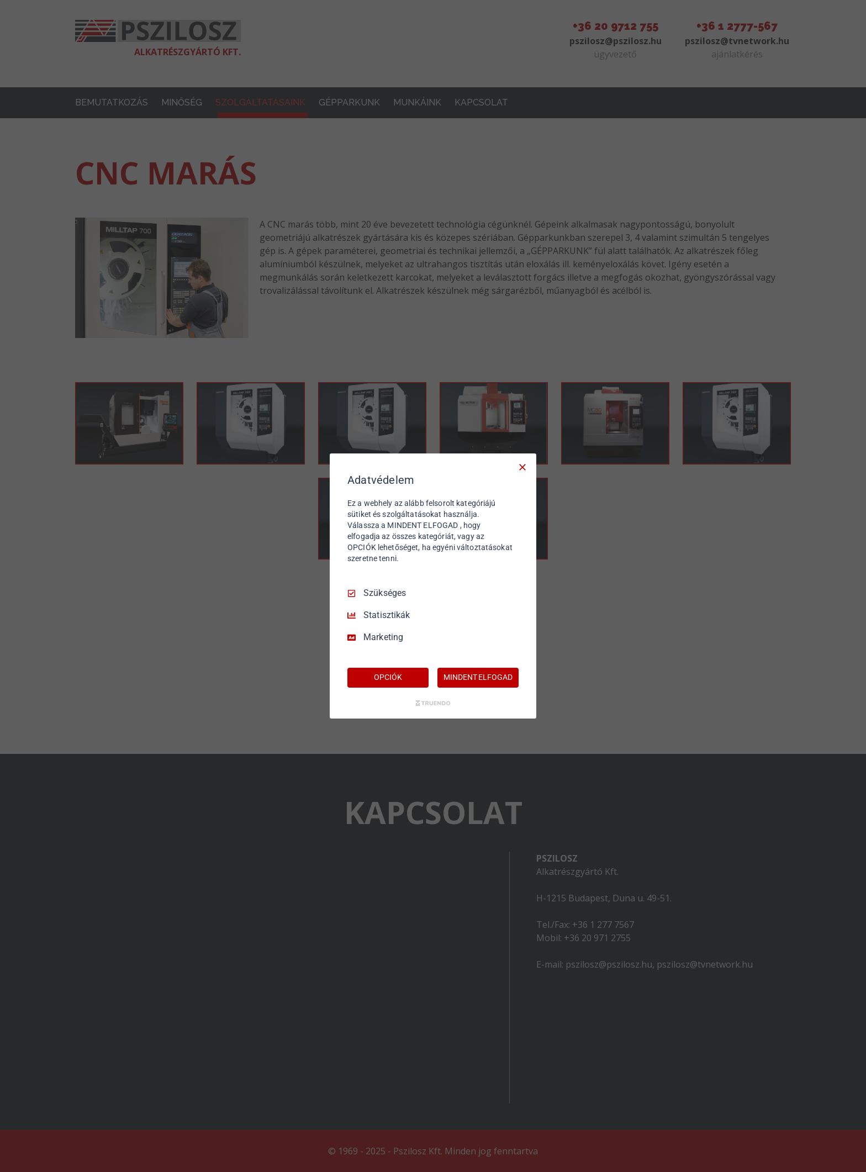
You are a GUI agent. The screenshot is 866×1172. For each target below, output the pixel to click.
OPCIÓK (388, 677)
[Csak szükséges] (522, 467)
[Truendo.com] (433, 703)
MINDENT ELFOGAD (477, 677)
